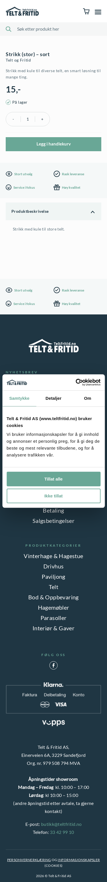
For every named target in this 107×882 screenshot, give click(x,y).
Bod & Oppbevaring (53, 597)
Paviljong (53, 576)
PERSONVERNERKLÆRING (29, 860)
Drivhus (53, 566)
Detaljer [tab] (54, 398)
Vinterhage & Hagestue (53, 555)
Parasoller (54, 617)
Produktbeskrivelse (30, 211)
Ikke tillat (53, 495)
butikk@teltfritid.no (61, 824)
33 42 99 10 (62, 832)
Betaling (53, 510)
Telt (53, 586)
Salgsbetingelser (53, 520)
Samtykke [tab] (19, 398)
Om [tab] (87, 398)
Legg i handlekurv (54, 143)
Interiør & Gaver (53, 628)
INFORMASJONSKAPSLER (79, 860)
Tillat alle (54, 479)
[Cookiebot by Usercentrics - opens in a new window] (76, 382)
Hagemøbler (53, 607)
